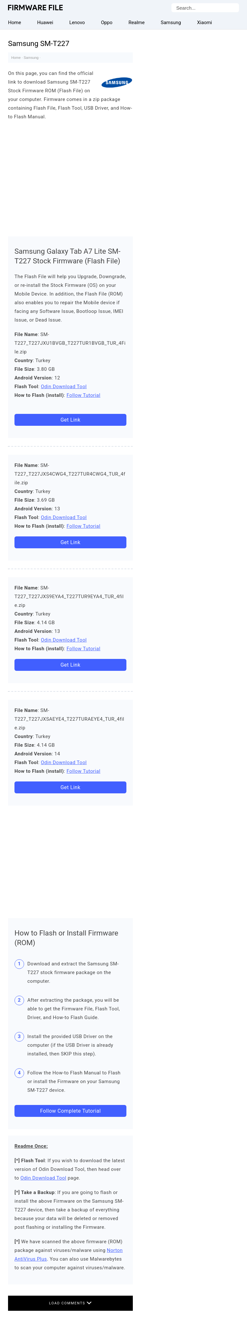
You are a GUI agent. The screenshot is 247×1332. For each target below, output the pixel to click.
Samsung (31, 57)
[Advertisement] (70, 177)
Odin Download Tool (64, 386)
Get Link (70, 420)
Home (16, 57)
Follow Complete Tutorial (70, 1111)
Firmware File (36, 7)
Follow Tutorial (83, 395)
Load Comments (70, 1303)
